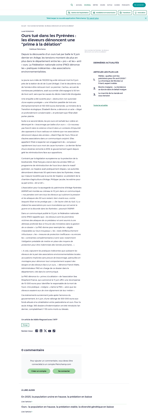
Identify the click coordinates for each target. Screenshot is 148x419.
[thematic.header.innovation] (140, 12)
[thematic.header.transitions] (125, 12)
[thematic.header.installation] (104, 12)
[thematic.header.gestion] (78, 12)
